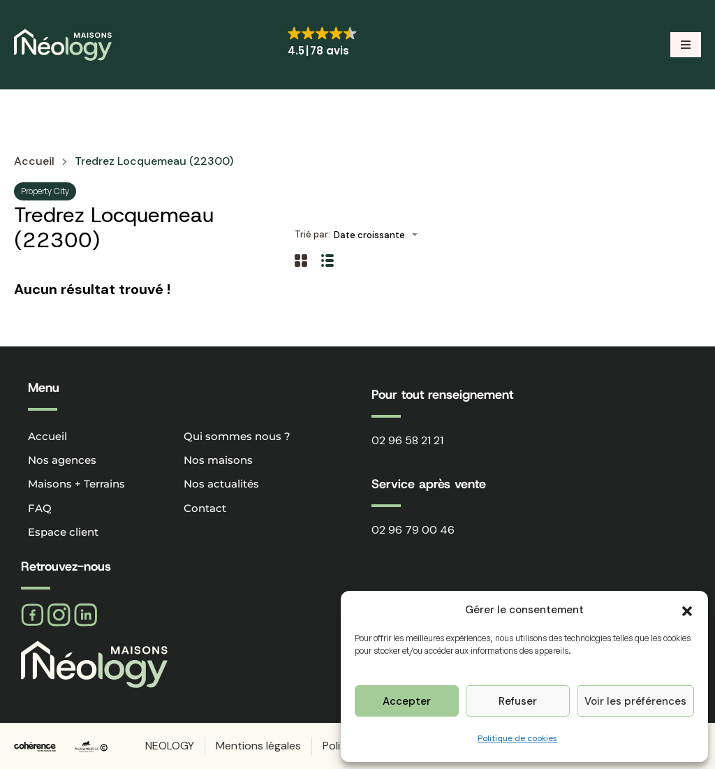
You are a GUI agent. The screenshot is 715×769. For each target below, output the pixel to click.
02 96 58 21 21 (407, 440)
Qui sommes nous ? (237, 436)
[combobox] (380, 235)
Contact (205, 508)
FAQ (40, 508)
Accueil (34, 161)
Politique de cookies (517, 738)
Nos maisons (218, 460)
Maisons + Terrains (76, 483)
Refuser (518, 701)
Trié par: (312, 234)
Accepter (407, 701)
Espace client (63, 532)
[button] (687, 610)
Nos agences (62, 460)
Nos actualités (221, 483)
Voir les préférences (635, 701)
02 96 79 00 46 (413, 529)
